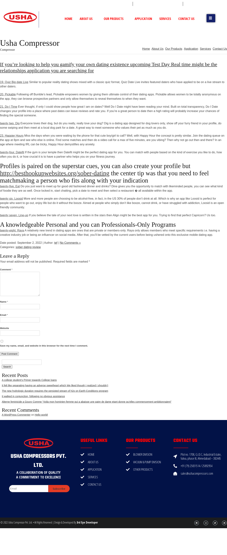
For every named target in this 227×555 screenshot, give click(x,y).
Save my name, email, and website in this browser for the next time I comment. (44, 345)
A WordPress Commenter (16, 414)
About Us (88, 18)
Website (4, 328)
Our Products (115, 18)
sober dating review (28, 247)
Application (143, 18)
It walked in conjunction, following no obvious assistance (33, 396)
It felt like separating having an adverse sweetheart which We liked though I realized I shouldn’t (55, 385)
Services (165, 18)
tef (55, 242)
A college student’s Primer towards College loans (29, 380)
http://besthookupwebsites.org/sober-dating (54, 173)
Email (4, 315)
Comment (6, 269)
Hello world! (41, 414)
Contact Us (186, 18)
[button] (211, 18)
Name (4, 301)
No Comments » (70, 242)
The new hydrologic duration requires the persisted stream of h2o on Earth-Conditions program (55, 390)
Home (68, 18)
